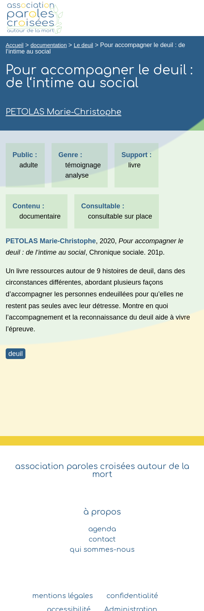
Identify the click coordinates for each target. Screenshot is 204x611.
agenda (102, 529)
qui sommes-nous (102, 549)
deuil (15, 353)
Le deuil (83, 45)
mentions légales (62, 596)
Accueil (15, 45)
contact (102, 539)
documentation (48, 45)
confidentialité (132, 596)
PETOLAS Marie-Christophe (63, 112)
